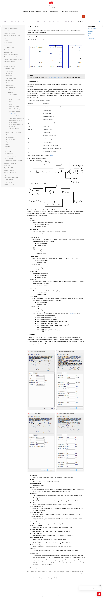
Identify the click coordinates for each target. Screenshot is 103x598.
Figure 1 (51, 155)
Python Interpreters (9, 184)
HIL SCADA (7, 165)
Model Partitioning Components (14, 132)
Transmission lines (11, 156)
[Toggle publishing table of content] (1, 26)
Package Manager (8, 179)
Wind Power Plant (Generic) (17, 118)
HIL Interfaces (9, 80)
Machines (8, 83)
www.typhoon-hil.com (56, 596)
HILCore (6, 40)
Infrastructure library (14, 106)
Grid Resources (60, 21)
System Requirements (9, 33)
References (91, 38)
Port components (10, 139)
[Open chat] (99, 594)
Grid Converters (13, 94)
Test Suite (8, 151)
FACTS (10, 101)
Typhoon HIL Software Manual (51, 11)
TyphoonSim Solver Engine (11, 54)
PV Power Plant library (14, 108)
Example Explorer (8, 45)
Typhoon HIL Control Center (11, 38)
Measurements (10, 85)
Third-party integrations (10, 163)
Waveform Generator (9, 170)
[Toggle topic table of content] (102, 26)
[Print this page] (101, 22)
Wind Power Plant (14, 116)
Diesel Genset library (14, 97)
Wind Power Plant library (71, 21)
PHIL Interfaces (10, 137)
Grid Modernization (52, 21)
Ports (89, 33)
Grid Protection (11, 90)
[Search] (83, 16)
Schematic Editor (8, 52)
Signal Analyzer (8, 175)
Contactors (9, 73)
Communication (10, 71)
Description (91, 31)
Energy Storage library (14, 99)
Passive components (11, 134)
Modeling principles (10, 61)
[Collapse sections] (99, 22)
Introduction (7, 31)
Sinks (7, 144)
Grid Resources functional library (56, 77)
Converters (9, 75)
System (8, 149)
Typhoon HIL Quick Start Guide (12, 35)
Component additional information (14, 160)
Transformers (9, 153)
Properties (90, 36)
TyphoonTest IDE (8, 168)
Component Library (42, 21)
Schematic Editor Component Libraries (28, 21)
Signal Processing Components (14, 141)
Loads (10, 104)
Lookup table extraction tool (11, 177)
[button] (2, 28)
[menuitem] (32, 12)
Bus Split (72, 313)
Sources (8, 146)
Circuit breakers (10, 68)
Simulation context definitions (11, 57)
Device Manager (8, 42)
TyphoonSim (7, 49)
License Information (9, 47)
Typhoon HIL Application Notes (32, 11)
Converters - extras (11, 78)
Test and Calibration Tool (10, 172)
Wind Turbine (81, 21)
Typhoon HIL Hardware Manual (71, 11)
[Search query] (51, 16)
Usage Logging (8, 182)
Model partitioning (9, 64)
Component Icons (92, 28)
